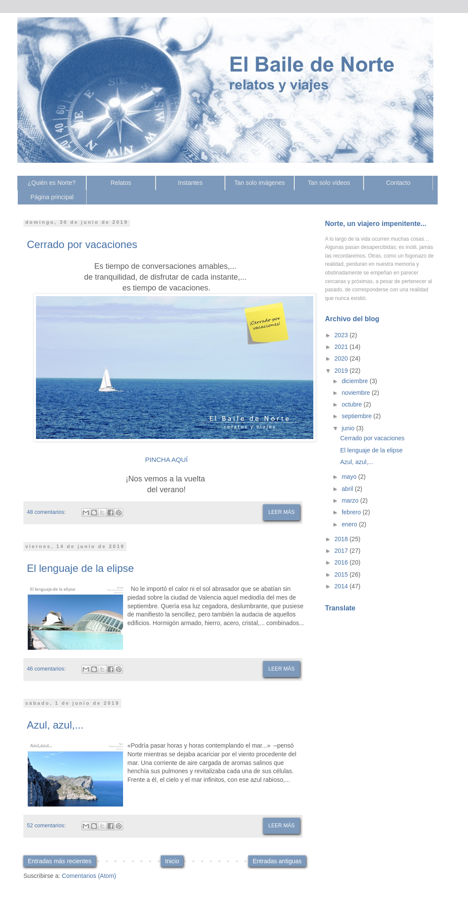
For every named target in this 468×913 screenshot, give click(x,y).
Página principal (52, 197)
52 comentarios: (46, 826)
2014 (342, 586)
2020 (342, 358)
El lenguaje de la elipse (80, 568)
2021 (342, 346)
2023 (342, 335)
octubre (352, 404)
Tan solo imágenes (259, 182)
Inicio (172, 861)
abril (347, 488)
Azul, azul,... (55, 725)
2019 (342, 370)
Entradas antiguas (277, 861)
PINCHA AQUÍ (166, 459)
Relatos (120, 182)
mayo (349, 476)
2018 (342, 539)
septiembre (357, 416)
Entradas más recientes (59, 861)
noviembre (356, 392)
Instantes (190, 182)
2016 (342, 562)
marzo (350, 500)
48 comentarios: (46, 512)
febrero (351, 512)
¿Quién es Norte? (52, 182)
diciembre (355, 380)
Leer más (281, 512)
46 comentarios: (46, 669)
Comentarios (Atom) (89, 875)
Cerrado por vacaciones (82, 244)
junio (348, 428)
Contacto (398, 182)
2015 (342, 574)
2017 (342, 550)
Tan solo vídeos (329, 182)
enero (350, 524)
